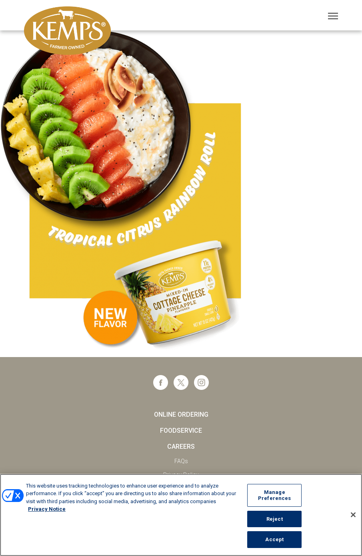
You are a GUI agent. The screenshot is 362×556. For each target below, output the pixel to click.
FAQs (181, 461)
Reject (274, 519)
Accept (274, 539)
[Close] (353, 515)
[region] (181, 515)
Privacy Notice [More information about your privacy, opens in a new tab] (47, 509)
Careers (181, 446)
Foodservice (181, 430)
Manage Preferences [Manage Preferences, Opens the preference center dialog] (274, 495)
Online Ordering (181, 414)
